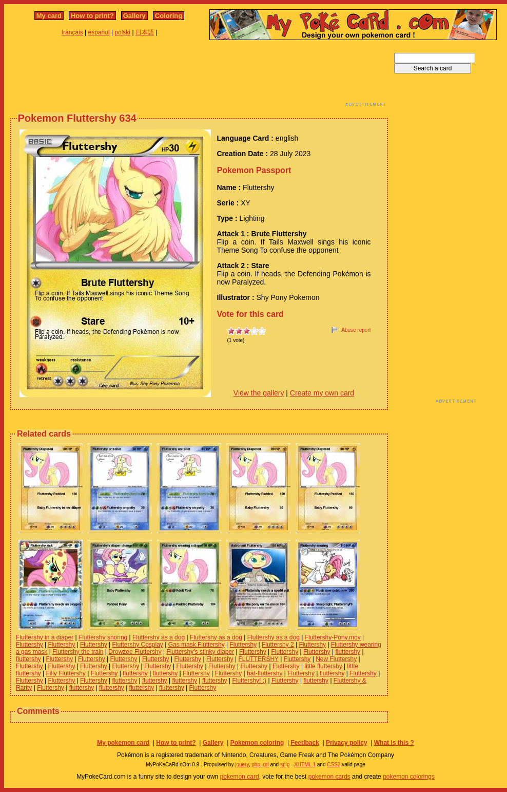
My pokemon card (123, 742)
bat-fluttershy (264, 673)
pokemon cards (329, 776)
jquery (242, 764)
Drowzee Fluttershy (134, 651)
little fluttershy (323, 666)
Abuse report (356, 330)
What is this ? (394, 742)
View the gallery (258, 393)
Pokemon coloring (257, 742)
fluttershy (347, 651)
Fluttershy (29, 644)
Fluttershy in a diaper (44, 637)
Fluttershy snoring (103, 637)
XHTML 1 (305, 764)
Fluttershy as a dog (158, 637)
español (99, 32)
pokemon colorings (409, 776)
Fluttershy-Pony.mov (333, 637)
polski (122, 32)
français (72, 32)
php (255, 764)
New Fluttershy (336, 659)
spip (284, 764)
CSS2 (333, 764)
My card (49, 16)
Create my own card (322, 393)
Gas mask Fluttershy (196, 644)
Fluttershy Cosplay (137, 644)
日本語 (144, 32)
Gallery (134, 16)
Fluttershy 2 (278, 644)
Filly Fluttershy (65, 673)
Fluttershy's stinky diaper (201, 651)
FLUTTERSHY (258, 659)
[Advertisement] (199, 76)
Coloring (168, 16)
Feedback (304, 742)
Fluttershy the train (77, 651)
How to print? (92, 16)
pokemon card (239, 776)
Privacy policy (346, 742)
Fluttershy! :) (249, 680)
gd (266, 764)
